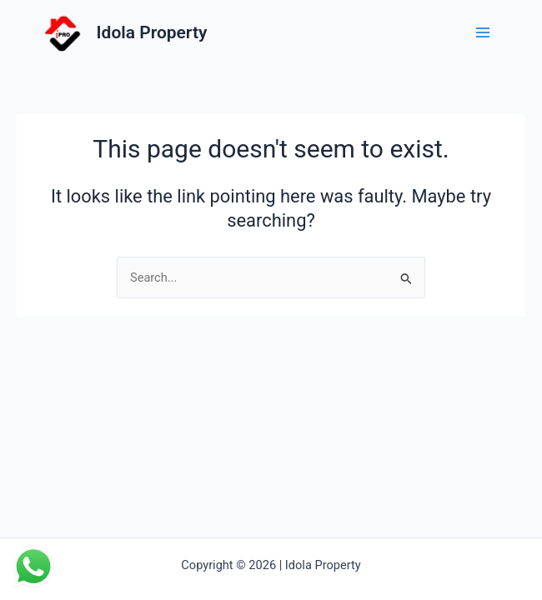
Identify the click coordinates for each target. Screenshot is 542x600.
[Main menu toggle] (482, 32)
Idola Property (152, 32)
